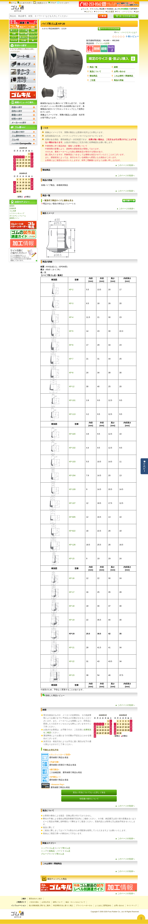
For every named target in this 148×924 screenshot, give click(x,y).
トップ (44, 848)
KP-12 (71, 386)
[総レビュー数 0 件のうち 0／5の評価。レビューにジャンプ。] (125, 36)
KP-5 (71, 331)
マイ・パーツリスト (125, 12)
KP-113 (72, 414)
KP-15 (71, 558)
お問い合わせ (119, 71)
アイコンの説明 (102, 43)
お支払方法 (46, 902)
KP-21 (71, 647)
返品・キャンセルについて (75, 902)
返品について (95, 71)
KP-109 (72, 489)
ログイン (89, 12)
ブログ (52, 3)
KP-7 (71, 359)
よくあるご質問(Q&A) (103, 905)
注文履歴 (110, 12)
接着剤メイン (14, 218)
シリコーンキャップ (16, 213)
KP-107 (72, 503)
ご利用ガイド (40, 3)
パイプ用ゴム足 (63, 848)
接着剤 (11, 206)
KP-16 (71, 578)
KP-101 (72, 400)
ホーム (12, 3)
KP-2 (71, 289)
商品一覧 (93, 67)
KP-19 (71, 620)
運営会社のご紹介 (35, 899)
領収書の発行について (89, 799)
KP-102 (72, 448)
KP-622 (72, 531)
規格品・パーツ (55, 851)
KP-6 (71, 345)
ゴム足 (52, 848)
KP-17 (71, 592)
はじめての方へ (24, 3)
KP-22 (71, 661)
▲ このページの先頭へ (125, 165)
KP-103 (72, 461)
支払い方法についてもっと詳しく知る (89, 792)
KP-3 (71, 303)
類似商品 (93, 76)
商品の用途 (118, 80)
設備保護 (12, 208)
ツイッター (63, 3)
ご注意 (92, 80)
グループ (45, 854)
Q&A (137, 12)
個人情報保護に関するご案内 (39, 905)
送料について (58, 902)
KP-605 (72, 517)
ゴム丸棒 (12, 211)
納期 (116, 67)
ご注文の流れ (34, 902)
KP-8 (71, 373)
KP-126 (72, 545)
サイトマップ (132, 905)
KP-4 (71, 317)
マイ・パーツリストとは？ (125, 32)
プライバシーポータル (84, 905)
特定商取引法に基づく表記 (63, 905)
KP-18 (71, 606)
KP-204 (72, 475)
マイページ (100, 12)
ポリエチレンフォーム (17, 216)
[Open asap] (141, 918)
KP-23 (71, 675)
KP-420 (72, 434)
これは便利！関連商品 (123, 76)
